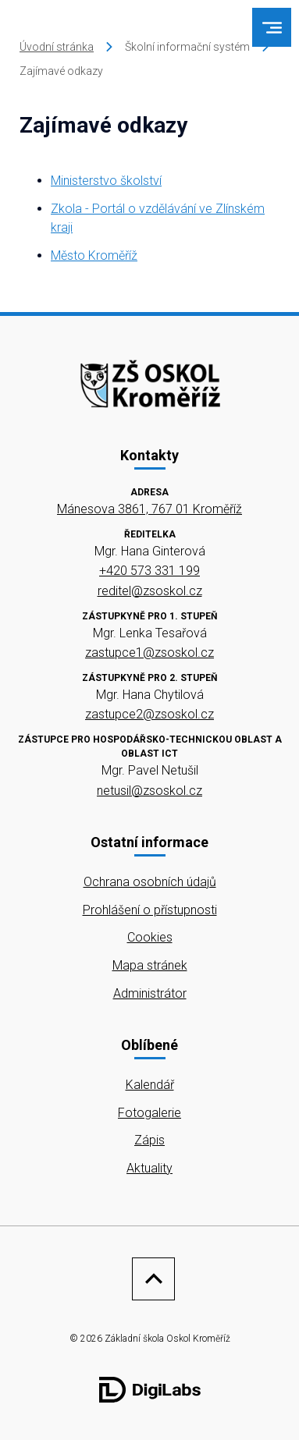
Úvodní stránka (57, 47)
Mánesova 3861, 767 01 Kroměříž (149, 509)
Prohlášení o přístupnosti (150, 910)
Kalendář (150, 1084)
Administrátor (150, 993)
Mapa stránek (149, 965)
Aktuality (149, 1168)
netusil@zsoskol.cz (149, 790)
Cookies (150, 937)
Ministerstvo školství (106, 180)
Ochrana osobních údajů (150, 881)
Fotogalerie (149, 1112)
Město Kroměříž (94, 255)
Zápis (149, 1140)
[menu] (272, 27)
